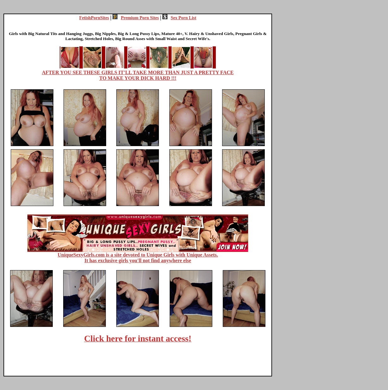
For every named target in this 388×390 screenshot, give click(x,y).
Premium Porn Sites (135, 17)
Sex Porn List (179, 17)
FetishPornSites (94, 17)
